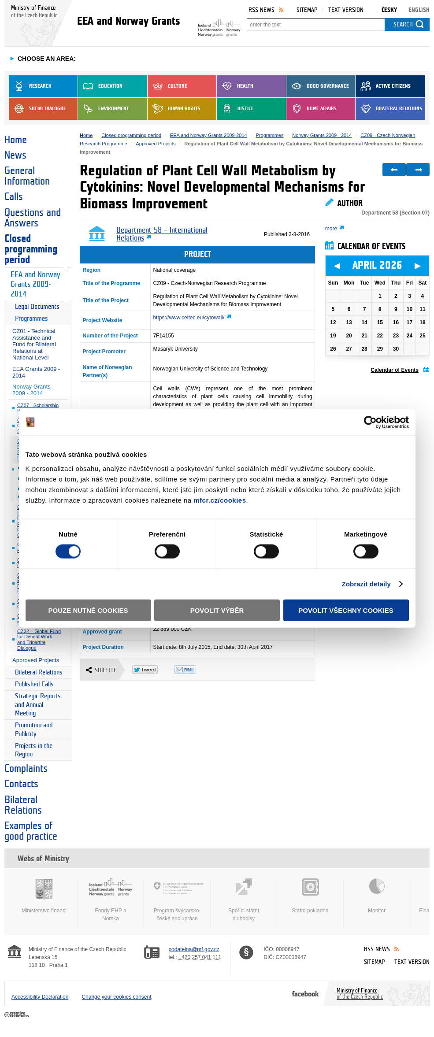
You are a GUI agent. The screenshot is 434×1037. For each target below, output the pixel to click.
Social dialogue (37, 109)
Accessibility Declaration (39, 997)
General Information (27, 176)
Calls (13, 197)
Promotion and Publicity (33, 729)
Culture (167, 86)
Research (30, 86)
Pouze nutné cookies (88, 610)
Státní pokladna (310, 896)
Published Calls (34, 684)
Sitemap (307, 10)
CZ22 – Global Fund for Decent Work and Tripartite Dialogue (39, 640)
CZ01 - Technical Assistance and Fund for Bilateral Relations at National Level (34, 344)
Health (235, 86)
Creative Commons (17, 1015)
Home (15, 140)
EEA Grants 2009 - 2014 (36, 372)
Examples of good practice (30, 831)
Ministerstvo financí (44, 896)
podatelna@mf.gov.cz (193, 949)
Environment (103, 109)
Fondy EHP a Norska (110, 900)
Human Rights (174, 109)
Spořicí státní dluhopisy (243, 900)
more (331, 229)
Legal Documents (37, 307)
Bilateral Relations (389, 109)
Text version (346, 10)
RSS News (261, 10)
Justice (235, 109)
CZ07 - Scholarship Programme (38, 408)
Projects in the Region (33, 750)
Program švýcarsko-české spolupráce (177, 900)
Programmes (31, 318)
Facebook (305, 993)
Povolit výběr (217, 610)
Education (100, 86)
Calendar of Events (395, 370)
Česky (389, 10)
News (15, 155)
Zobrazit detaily (366, 584)
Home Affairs (311, 109)
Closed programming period (30, 249)
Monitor (376, 896)
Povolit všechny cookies (345, 610)
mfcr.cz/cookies (219, 500)
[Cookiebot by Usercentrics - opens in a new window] (370, 422)
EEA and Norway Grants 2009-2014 (35, 284)
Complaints (26, 769)
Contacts (21, 784)
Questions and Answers (32, 218)
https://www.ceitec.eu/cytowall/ (188, 318)
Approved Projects (35, 660)
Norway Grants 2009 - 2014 (31, 389)
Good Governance (317, 86)
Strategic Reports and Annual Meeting (38, 705)
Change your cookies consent (116, 997)
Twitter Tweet (153, 669)
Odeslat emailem (195, 669)
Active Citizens (383, 86)
